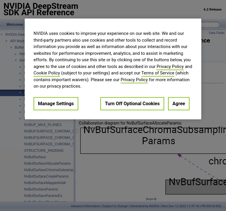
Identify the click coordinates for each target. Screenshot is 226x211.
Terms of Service (157, 73)
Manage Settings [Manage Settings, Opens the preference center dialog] (56, 103)
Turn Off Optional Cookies (132, 103)
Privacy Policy (170, 66)
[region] (113, 68)
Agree (178, 103)
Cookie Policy (47, 73)
